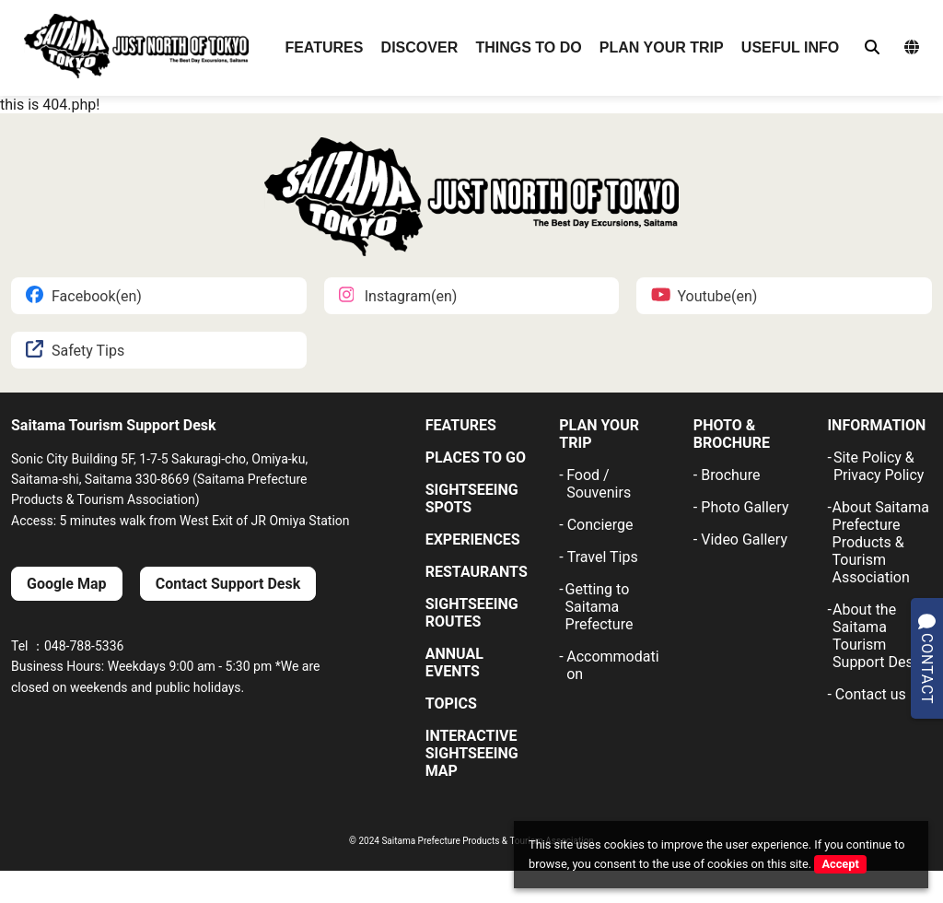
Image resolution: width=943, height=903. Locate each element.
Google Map (67, 583)
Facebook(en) (84, 296)
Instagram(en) (398, 296)
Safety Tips (75, 350)
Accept (839, 864)
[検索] (872, 48)
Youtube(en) (704, 296)
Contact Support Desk (228, 583)
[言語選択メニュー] (911, 48)
